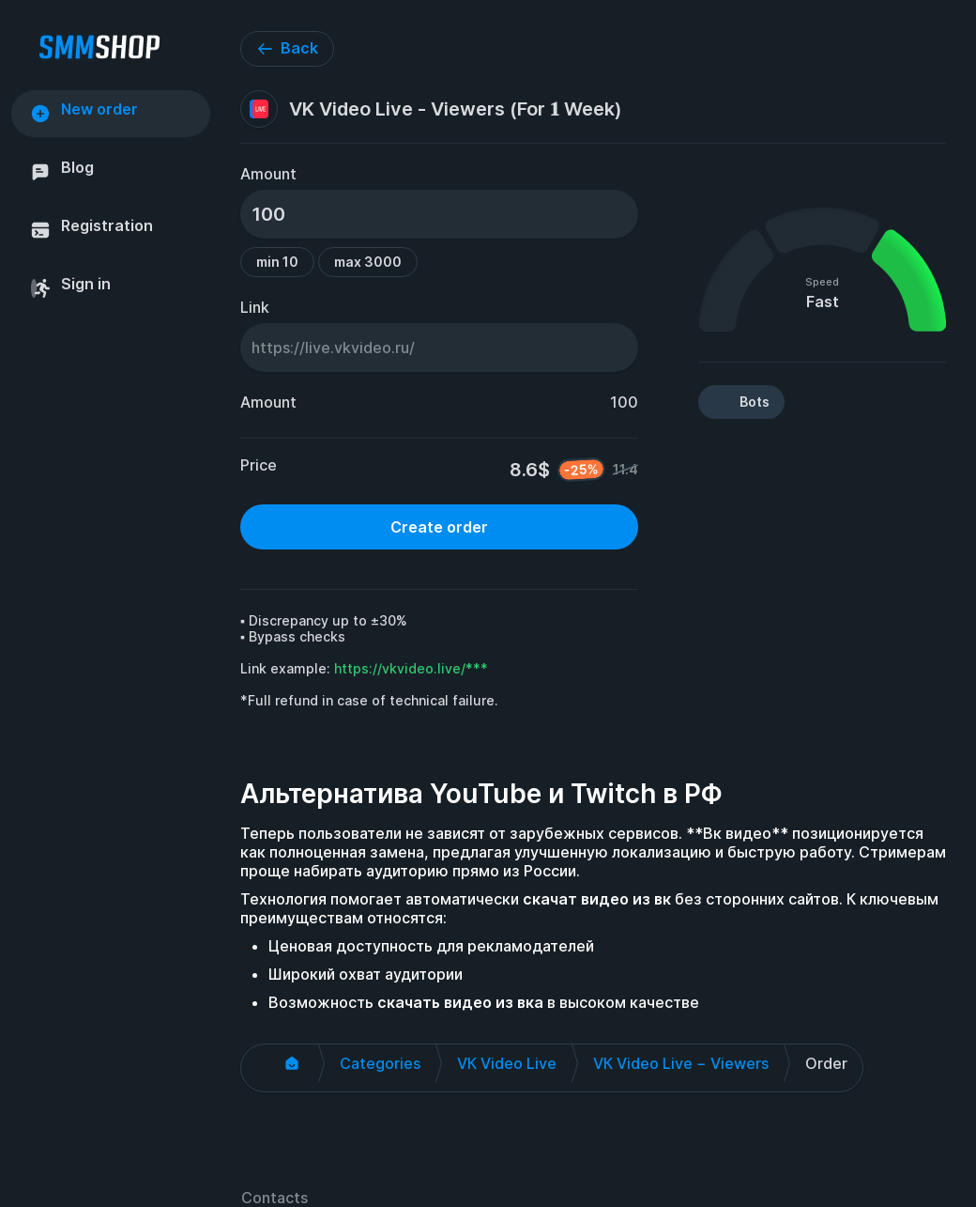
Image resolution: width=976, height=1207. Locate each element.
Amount (268, 173)
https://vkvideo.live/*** (411, 668)
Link (254, 307)
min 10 (277, 262)
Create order (439, 527)
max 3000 (368, 262)
